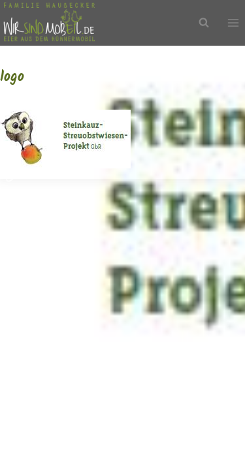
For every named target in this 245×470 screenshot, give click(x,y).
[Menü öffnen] (233, 23)
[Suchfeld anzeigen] (203, 22)
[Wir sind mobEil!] (49, 23)
